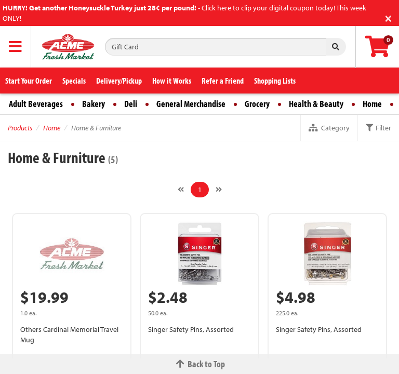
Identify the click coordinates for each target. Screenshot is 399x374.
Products (20, 127)
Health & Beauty (316, 104)
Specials (74, 80)
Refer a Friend (223, 80)
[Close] (388, 17)
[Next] (218, 189)
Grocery (257, 104)
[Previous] (180, 189)
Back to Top (199, 364)
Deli (130, 104)
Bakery (93, 104)
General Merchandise (190, 104)
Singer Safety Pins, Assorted (191, 329)
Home (372, 104)
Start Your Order (28, 80)
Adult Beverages (36, 104)
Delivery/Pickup (119, 80)
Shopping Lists (275, 80)
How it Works (171, 80)
